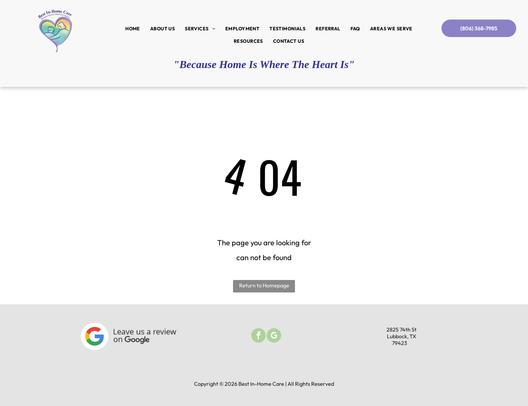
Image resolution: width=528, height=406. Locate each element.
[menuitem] (132, 28)
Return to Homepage (264, 285)
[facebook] (258, 336)
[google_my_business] (274, 336)
